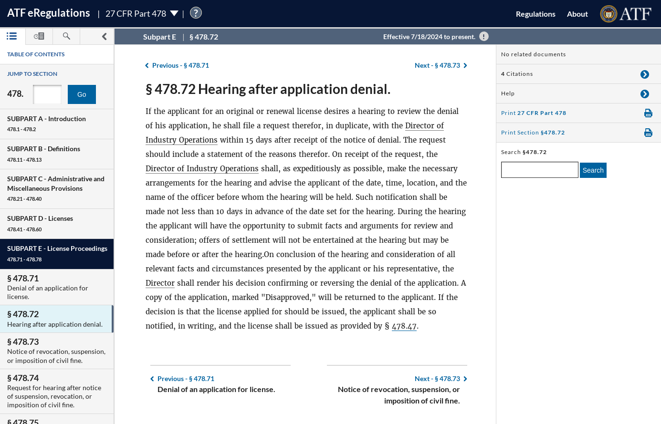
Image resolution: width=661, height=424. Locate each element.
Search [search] (593, 170)
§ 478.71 (180, 65)
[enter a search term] (539, 170)
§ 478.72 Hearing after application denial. (268, 89)
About (577, 13)
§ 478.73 (437, 65)
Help (508, 93)
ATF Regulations (48, 12)
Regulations (536, 13)
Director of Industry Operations (202, 168)
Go (81, 94)
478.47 (404, 326)
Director (160, 283)
